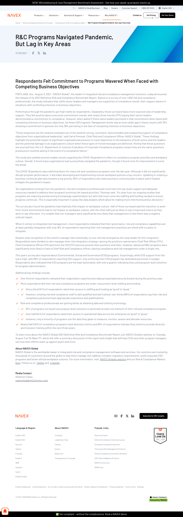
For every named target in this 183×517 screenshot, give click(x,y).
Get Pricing (151, 15)
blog (17, 362)
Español (18, 458)
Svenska (18, 467)
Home (17, 23)
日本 (17, 463)
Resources (93, 15)
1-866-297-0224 (148, 8)
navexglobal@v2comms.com (31, 380)
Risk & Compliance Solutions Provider (38, 23)
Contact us (137, 15)
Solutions (53, 15)
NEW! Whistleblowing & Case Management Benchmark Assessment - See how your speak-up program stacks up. (91, 2)
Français (18, 454)
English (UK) (20, 440)
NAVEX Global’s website (113, 359)
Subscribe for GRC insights (153, 416)
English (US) (20, 435)
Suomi (18, 472)
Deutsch (18, 444)
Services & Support (73, 15)
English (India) (21, 476)
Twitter (40, 362)
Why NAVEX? (111, 15)
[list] (167, 8)
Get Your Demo (168, 15)
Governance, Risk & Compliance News (70, 23)
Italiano (18, 449)
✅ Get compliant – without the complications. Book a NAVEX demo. (91, 514)
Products (38, 15)
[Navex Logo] (14, 15)
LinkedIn (55, 362)
